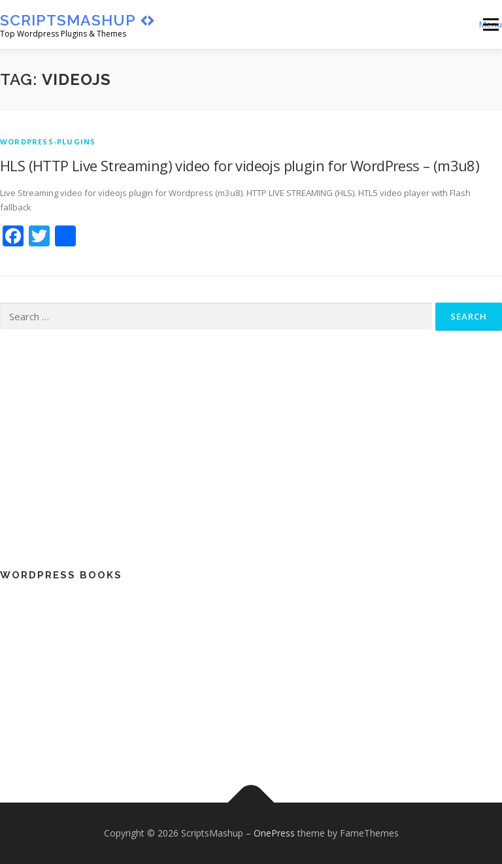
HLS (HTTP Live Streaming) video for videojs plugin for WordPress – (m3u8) (239, 165)
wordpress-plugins (47, 141)
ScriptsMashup (68, 20)
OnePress (274, 833)
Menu (490, 24)
